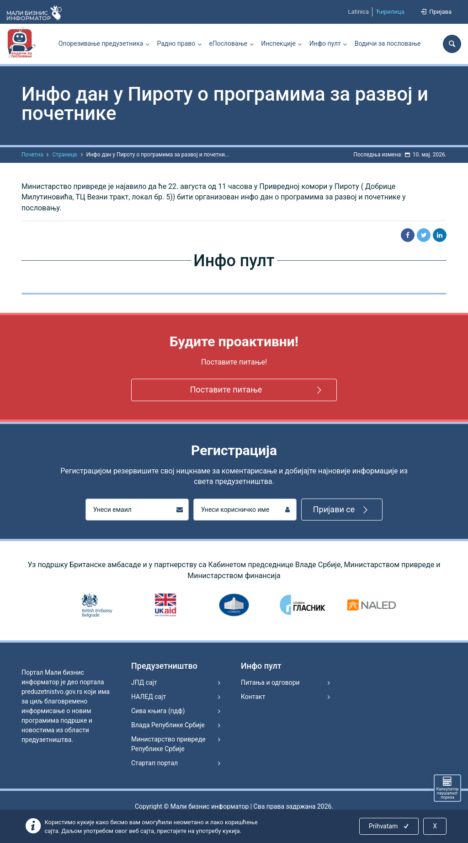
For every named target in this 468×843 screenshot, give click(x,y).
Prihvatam (389, 826)
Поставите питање (257, 390)
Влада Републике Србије (168, 725)
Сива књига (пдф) (158, 710)
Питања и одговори (270, 682)
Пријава (436, 11)
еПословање (228, 43)
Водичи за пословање (388, 43)
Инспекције (278, 43)
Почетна (32, 154)
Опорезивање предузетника (101, 43)
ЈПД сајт (144, 682)
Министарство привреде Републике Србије (168, 744)
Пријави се (342, 510)
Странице (64, 154)
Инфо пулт (325, 43)
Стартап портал (154, 763)
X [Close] (435, 826)
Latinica (358, 11)
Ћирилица (390, 11)
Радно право (176, 43)
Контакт (253, 696)
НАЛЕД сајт (148, 696)
